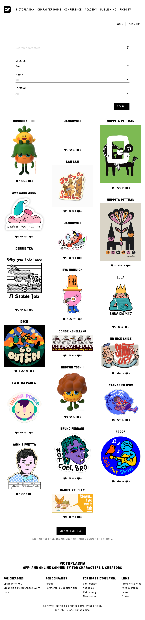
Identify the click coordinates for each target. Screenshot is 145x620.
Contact (126, 596)
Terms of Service (131, 583)
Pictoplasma (25, 9)
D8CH (24, 318)
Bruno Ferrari (72, 424)
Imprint (126, 592)
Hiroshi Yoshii (24, 121)
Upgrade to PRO (13, 583)
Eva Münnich (72, 267)
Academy (91, 9)
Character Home (49, 9)
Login (120, 24)
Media (19, 74)
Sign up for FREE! (71, 530)
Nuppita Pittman (121, 121)
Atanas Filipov (121, 380)
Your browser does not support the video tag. (72, 135)
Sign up (134, 24)
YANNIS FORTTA (24, 438)
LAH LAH (72, 161)
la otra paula (24, 378)
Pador (121, 426)
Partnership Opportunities (62, 587)
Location (21, 88)
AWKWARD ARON (24, 191)
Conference (73, 9)
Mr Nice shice (121, 334)
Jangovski (72, 121)
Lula (121, 274)
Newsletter (89, 596)
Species (21, 60)
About (49, 583)
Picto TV (125, 9)
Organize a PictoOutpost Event (22, 587)
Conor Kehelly (71, 328)
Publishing (108, 9)
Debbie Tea (24, 246)
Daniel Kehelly (72, 484)
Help (6, 592)
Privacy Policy (130, 587)
